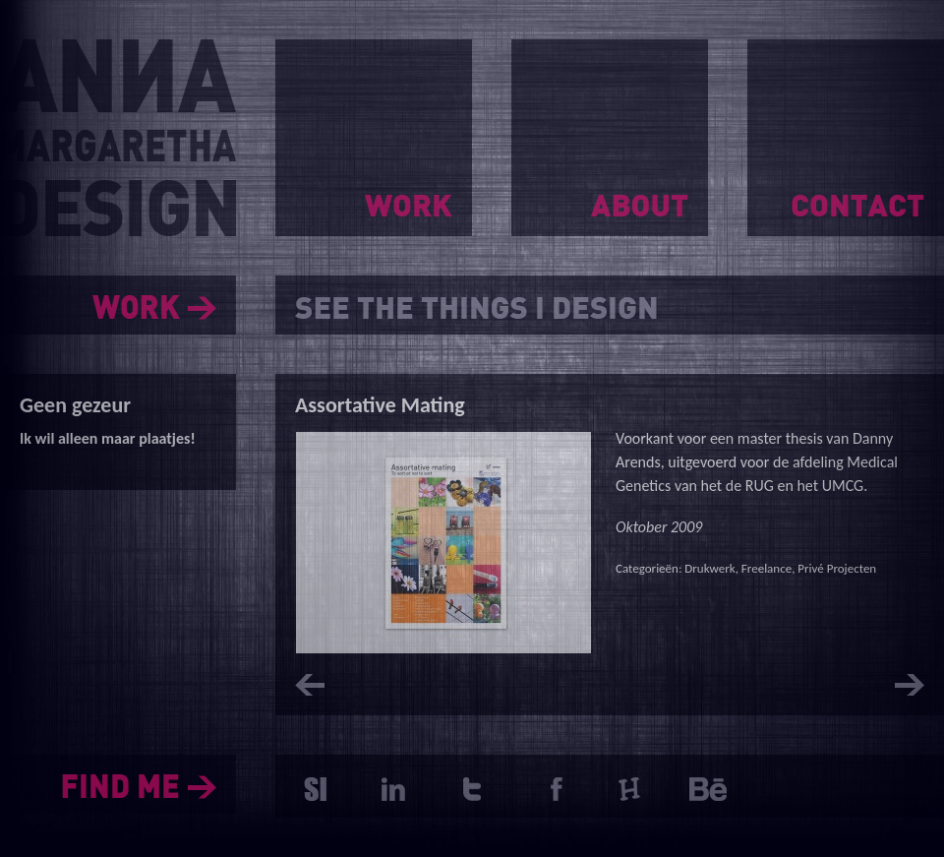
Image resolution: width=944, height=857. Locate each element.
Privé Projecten (836, 568)
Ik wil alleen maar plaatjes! (108, 438)
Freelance (766, 568)
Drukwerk (709, 568)
